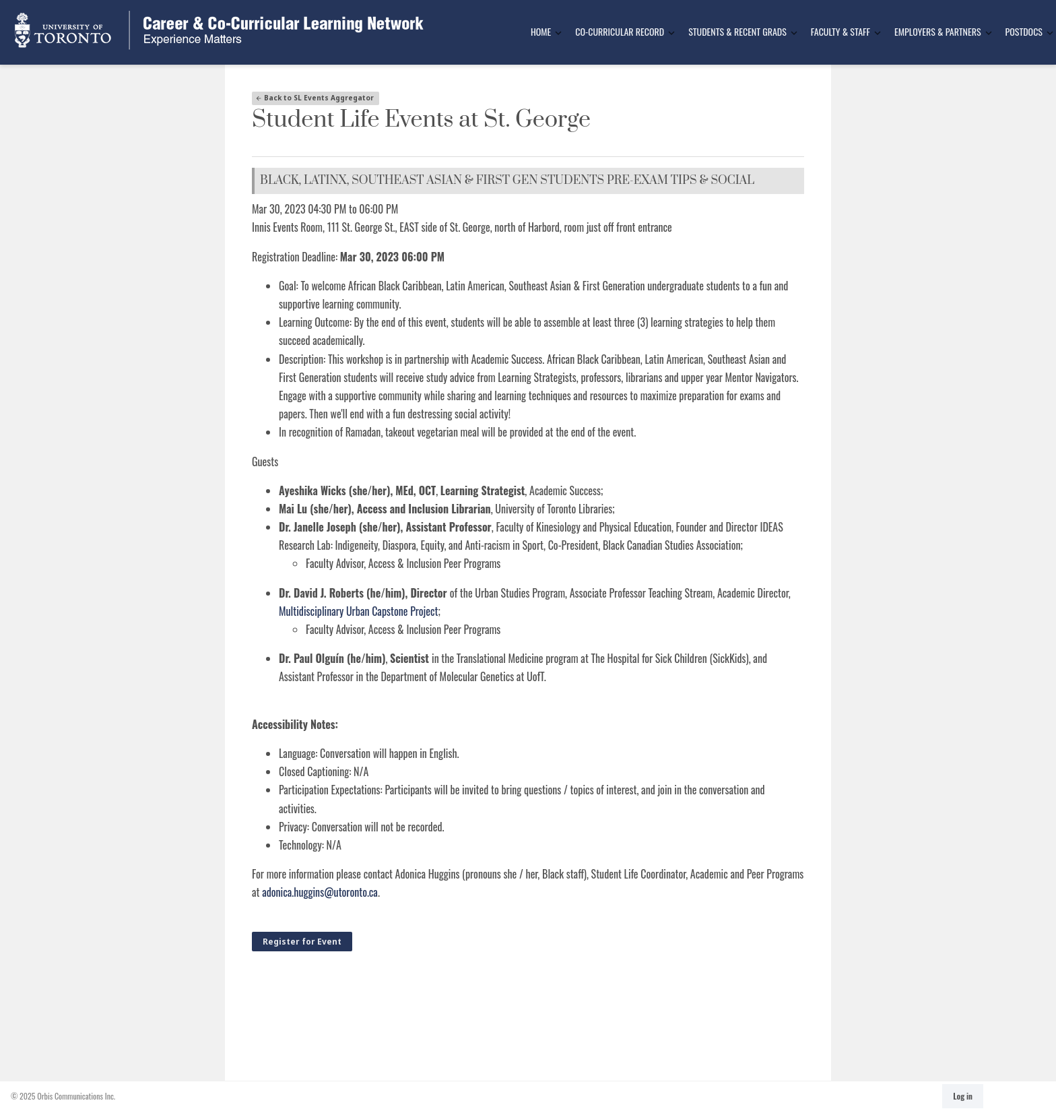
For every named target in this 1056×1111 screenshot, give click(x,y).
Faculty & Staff (840, 31)
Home (541, 31)
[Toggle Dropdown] (558, 33)
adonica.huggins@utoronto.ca (320, 892)
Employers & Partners (937, 31)
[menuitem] (542, 32)
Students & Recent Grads (737, 31)
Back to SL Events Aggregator (314, 97)
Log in (962, 1096)
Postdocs (1024, 31)
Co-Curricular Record (619, 31)
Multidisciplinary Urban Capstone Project (358, 611)
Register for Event (302, 941)
